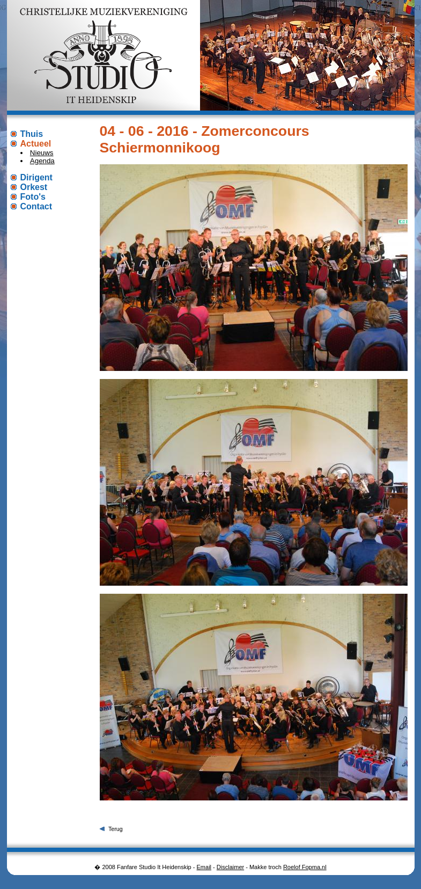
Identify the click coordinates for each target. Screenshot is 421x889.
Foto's (33, 196)
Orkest (34, 187)
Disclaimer (230, 867)
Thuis (31, 134)
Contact (36, 206)
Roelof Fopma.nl (305, 867)
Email (204, 867)
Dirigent (36, 177)
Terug (115, 829)
